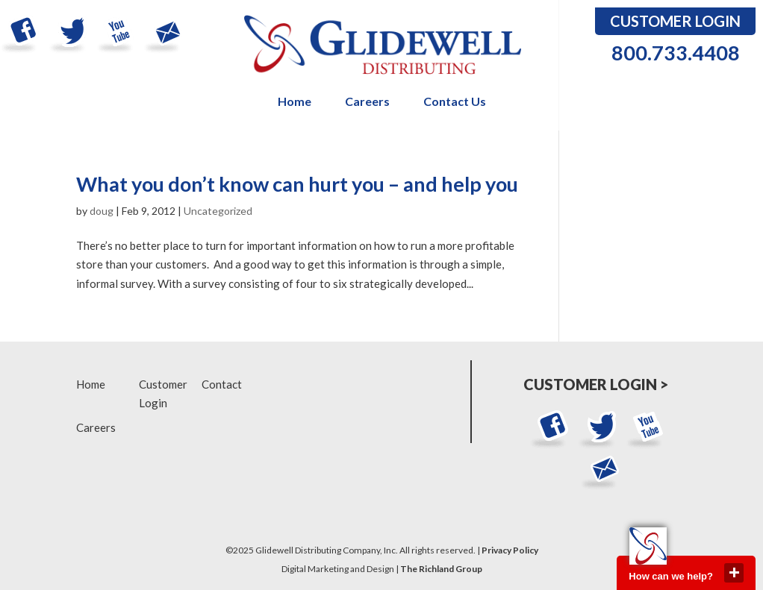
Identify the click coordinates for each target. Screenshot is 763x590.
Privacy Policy (510, 550)
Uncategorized (218, 210)
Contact (222, 384)
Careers (367, 102)
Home (294, 102)
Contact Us (454, 102)
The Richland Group (441, 568)
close (734, 573)
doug (101, 210)
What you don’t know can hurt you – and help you (297, 184)
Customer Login (675, 21)
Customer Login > (595, 384)
